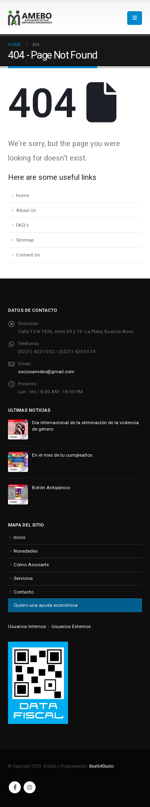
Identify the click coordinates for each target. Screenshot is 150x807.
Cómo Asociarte (31, 564)
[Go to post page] (18, 429)
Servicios (23, 578)
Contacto (24, 592)
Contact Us (28, 255)
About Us (26, 210)
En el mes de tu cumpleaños (62, 455)
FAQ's (22, 225)
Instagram (30, 787)
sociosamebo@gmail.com (46, 371)
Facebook (15, 787)
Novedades (26, 551)
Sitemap (25, 240)
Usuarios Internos (27, 626)
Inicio (19, 537)
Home (22, 195)
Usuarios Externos (71, 626)
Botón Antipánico (51, 487)
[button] (134, 18)
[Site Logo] (30, 17)
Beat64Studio (101, 766)
